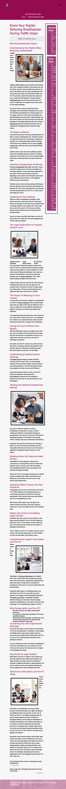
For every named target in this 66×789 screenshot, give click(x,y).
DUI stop (14, 490)
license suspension (26, 276)
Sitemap (52, 782)
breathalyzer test (15, 100)
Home (23, 17)
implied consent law (18, 597)
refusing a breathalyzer (26, 576)
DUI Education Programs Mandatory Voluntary (54, 68)
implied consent (16, 359)
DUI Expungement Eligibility (54, 110)
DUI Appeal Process (53, 50)
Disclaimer (15, 785)
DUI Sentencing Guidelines (54, 148)
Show (34, 39)
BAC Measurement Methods (54, 76)
